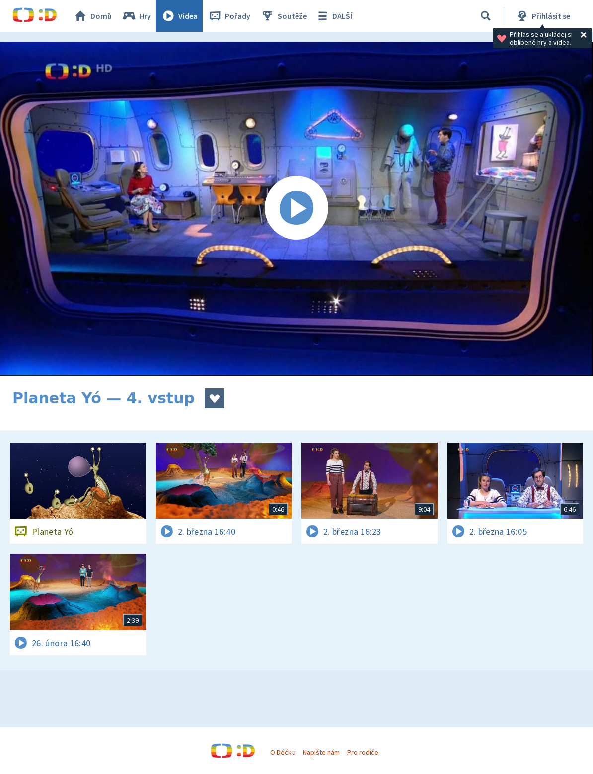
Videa (179, 15)
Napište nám (321, 752)
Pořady (229, 15)
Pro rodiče (362, 752)
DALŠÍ (333, 15)
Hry (136, 15)
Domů (92, 15)
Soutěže (283, 15)
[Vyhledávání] (486, 16)
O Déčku (282, 752)
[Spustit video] (296, 209)
